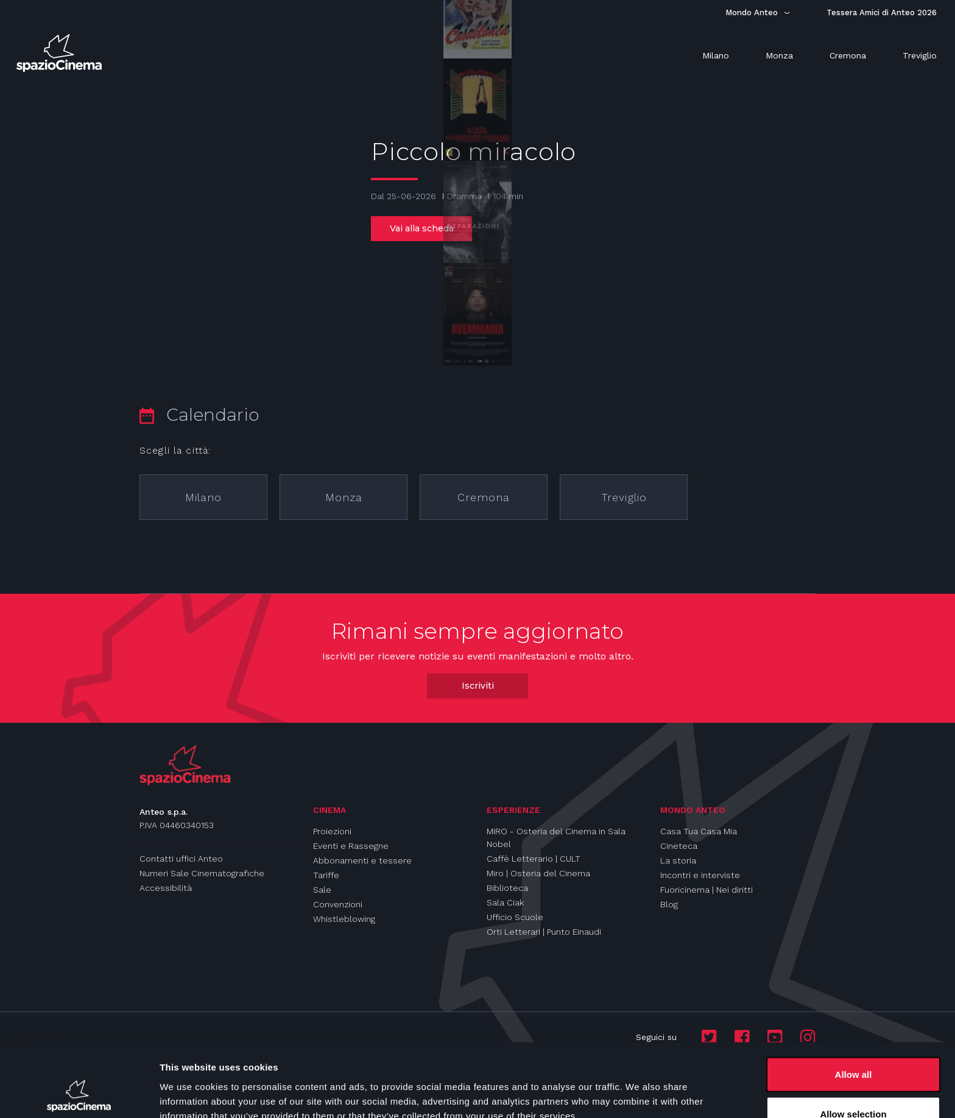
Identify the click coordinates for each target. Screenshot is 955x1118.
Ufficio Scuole (515, 917)
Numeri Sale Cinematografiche (201, 873)
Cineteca (678, 846)
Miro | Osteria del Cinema (538, 873)
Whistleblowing (344, 919)
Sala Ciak (505, 902)
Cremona (483, 497)
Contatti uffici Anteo (181, 858)
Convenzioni (337, 904)
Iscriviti (478, 685)
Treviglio (624, 497)
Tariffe (326, 875)
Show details (639, 1086)
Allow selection (853, 1046)
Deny (853, 1085)
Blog (669, 904)
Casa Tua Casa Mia (698, 831)
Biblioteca (507, 888)
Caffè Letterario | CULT (533, 858)
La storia (678, 860)
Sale (322, 890)
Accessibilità (165, 888)
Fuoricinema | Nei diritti (706, 890)
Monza (343, 497)
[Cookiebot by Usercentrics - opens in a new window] (79, 1094)
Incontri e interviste (700, 875)
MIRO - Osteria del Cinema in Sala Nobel (556, 837)
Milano (203, 497)
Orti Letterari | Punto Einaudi (544, 932)
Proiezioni (332, 831)
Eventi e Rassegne (351, 846)
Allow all (853, 1005)
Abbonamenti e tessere (362, 860)
